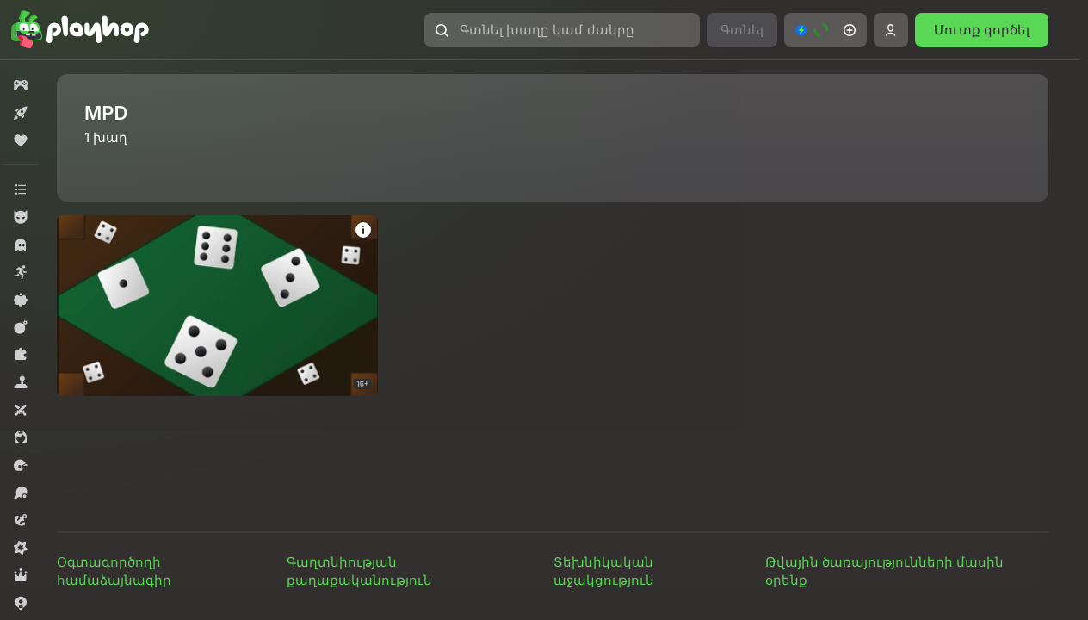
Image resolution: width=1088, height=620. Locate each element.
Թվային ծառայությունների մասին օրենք (884, 571)
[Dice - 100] (217, 305)
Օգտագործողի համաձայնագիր (114, 571)
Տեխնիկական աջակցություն (603, 571)
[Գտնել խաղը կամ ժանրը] (562, 30)
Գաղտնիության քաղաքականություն (359, 571)
